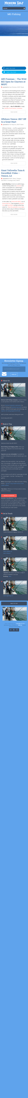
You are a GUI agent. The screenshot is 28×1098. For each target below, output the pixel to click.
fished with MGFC (16, 201)
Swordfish (4, 180)
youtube (18, 186)
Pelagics (19, 178)
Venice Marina (6, 203)
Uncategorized (11, 180)
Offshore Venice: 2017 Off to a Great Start (13, 120)
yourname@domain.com (11, 369)
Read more (14, 112)
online (9, 576)
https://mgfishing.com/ (10, 623)
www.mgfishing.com (8, 595)
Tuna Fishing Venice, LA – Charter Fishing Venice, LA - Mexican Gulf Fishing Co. (14, 3)
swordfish (10, 205)
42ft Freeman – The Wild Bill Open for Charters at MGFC (13, 82)
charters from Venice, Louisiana (13, 108)
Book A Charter (9, 495)
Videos (18, 180)
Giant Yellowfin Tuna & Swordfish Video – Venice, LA (12, 173)
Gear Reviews (13, 87)
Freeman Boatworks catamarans (13, 405)
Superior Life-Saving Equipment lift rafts (10, 411)
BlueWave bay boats (16, 407)
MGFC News (20, 87)
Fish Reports (12, 124)
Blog (5, 18)
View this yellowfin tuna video (16, 207)
